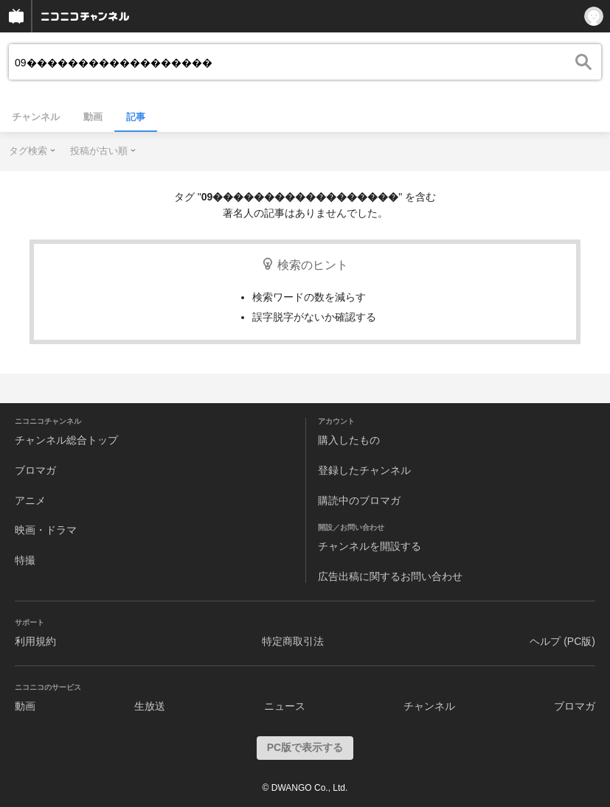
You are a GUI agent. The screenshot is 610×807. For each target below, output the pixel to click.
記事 (135, 116)
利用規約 (35, 641)
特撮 (25, 560)
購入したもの (349, 440)
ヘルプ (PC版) (562, 641)
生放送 (149, 706)
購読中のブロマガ (359, 500)
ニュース (284, 706)
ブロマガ (35, 470)
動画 (93, 116)
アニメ (30, 500)
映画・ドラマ (46, 530)
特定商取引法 (293, 641)
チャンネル (36, 116)
